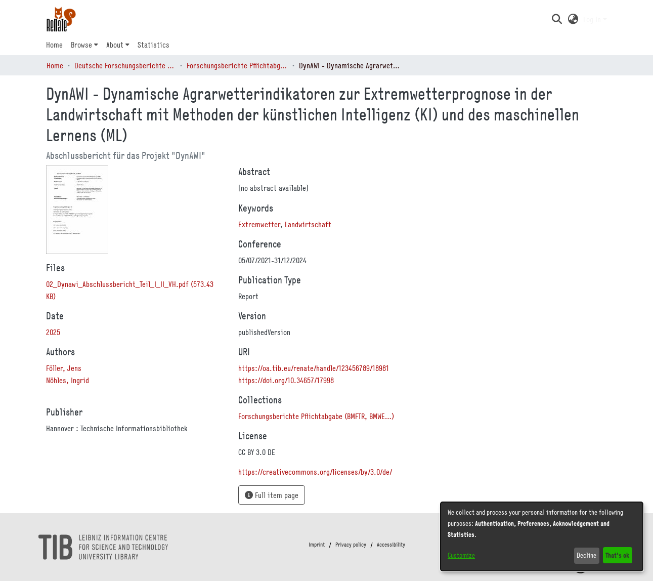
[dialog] (542, 536)
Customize (461, 555)
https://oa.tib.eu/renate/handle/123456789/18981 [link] (313, 367)
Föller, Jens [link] (63, 367)
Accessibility (391, 544)
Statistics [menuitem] (153, 44)
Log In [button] (593, 19)
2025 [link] (53, 332)
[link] (316, 416)
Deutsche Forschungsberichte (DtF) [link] (125, 65)
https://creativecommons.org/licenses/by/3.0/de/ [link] (315, 471)
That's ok (617, 555)
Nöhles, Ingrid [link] (67, 380)
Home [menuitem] (54, 44)
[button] (557, 19)
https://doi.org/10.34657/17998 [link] (286, 380)
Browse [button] (81, 44)
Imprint (317, 544)
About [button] (114, 44)
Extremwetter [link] (259, 224)
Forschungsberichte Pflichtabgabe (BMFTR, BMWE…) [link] (237, 65)
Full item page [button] (271, 495)
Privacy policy (350, 544)
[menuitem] (84, 44)
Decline (586, 555)
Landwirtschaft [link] (308, 224)
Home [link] (55, 65)
